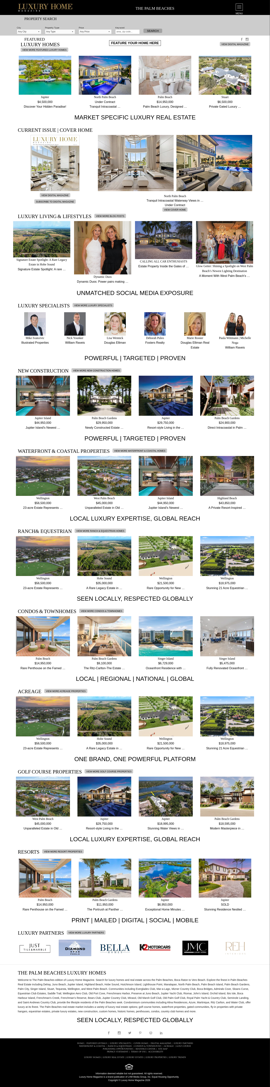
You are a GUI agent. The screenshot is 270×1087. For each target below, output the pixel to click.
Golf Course (183, 1046)
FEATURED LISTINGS (96, 1043)
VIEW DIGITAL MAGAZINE (235, 44)
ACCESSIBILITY (155, 1052)
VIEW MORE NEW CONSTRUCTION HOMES (96, 370)
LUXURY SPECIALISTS (120, 1043)
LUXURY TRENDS (177, 1057)
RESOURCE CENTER (145, 1049)
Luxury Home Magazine (91, 1077)
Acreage (169, 1046)
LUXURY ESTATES (134, 1057)
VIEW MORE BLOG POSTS (110, 216)
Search (153, 30)
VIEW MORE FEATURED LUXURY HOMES (44, 50)
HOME (80, 1043)
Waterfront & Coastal (92, 1046)
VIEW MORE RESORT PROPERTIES (63, 851)
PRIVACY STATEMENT (117, 1052)
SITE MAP (162, 1049)
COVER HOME (141, 1043)
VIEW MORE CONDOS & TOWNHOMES (101, 611)
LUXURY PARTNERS (183, 1043)
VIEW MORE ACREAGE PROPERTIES (66, 691)
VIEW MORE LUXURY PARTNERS (86, 932)
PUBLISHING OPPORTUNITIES (118, 1049)
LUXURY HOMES (92, 1057)
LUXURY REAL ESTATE (113, 1057)
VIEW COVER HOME (175, 210)
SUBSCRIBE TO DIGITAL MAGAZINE (55, 201)
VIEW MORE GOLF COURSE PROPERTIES (108, 771)
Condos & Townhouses (147, 1046)
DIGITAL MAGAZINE (161, 1043)
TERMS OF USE (138, 1052)
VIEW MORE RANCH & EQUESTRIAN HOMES (100, 531)
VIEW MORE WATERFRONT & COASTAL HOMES (139, 451)
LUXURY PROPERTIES (156, 1057)
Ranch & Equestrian (120, 1046)
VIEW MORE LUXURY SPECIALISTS (93, 305)
